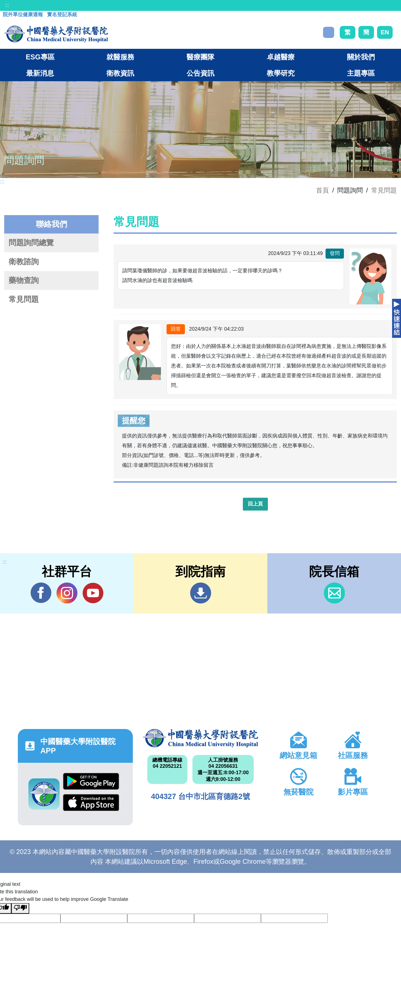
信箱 (334, 593)
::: (7, 5)
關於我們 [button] (361, 57)
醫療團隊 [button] (200, 57)
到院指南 (200, 593)
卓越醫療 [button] (281, 57)
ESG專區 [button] (40, 57)
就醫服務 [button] (120, 57)
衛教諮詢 (24, 262)
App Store (91, 802)
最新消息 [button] (40, 73)
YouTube (92, 593)
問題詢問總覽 (31, 243)
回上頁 (255, 504)
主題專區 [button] (361, 73)
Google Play (91, 781)
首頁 (322, 190)
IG (67, 593)
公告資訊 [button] (200, 73)
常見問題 (384, 190)
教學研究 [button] (281, 73)
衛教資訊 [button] (120, 73)
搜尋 (328, 32)
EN (385, 32)
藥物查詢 (24, 280)
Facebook (41, 593)
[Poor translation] (20, 908)
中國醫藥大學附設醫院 (200, 738)
